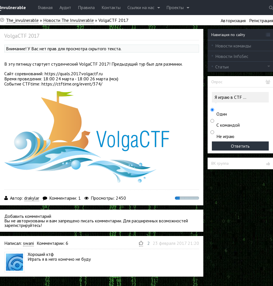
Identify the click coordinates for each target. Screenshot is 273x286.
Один (221, 114)
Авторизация (233, 20)
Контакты (111, 7)
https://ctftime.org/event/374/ (72, 84)
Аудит (65, 7)
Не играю (225, 136)
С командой (228, 125)
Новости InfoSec (231, 56)
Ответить (240, 146)
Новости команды (233, 46)
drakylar (31, 198)
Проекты (175, 7)
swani (28, 243)
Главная (45, 7)
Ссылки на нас (140, 7)
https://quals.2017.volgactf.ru (74, 73)
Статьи (222, 67)
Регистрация (261, 20)
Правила (86, 7)
